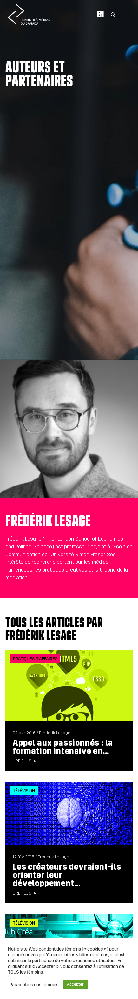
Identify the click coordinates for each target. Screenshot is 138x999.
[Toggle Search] (112, 14)
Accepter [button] (75, 984)
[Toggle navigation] (126, 14)
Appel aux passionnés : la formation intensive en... (63, 747)
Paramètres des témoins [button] (34, 985)
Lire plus (22, 761)
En (100, 14)
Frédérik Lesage (54, 732)
